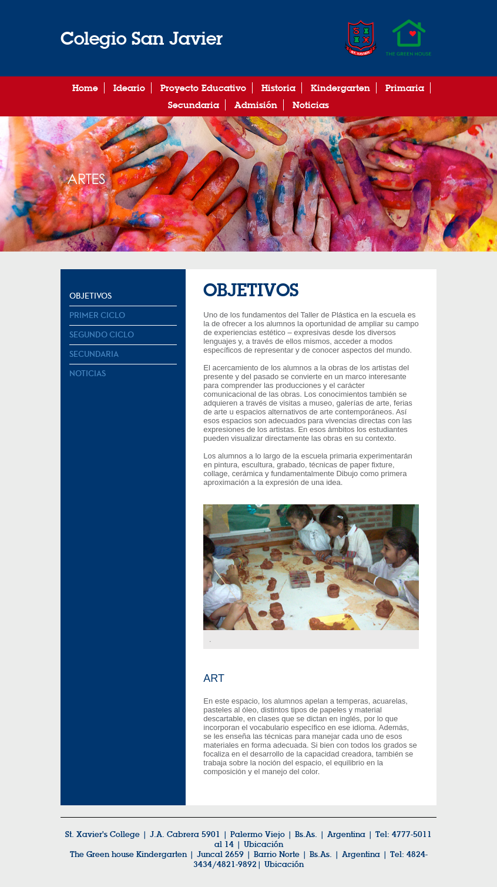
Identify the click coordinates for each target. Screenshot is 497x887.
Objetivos (90, 296)
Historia (278, 87)
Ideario (129, 87)
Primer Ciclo (97, 316)
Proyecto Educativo (203, 87)
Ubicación (263, 844)
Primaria (404, 87)
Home (85, 87)
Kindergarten (340, 87)
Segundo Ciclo (101, 335)
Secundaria (193, 105)
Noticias (311, 105)
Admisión (255, 105)
